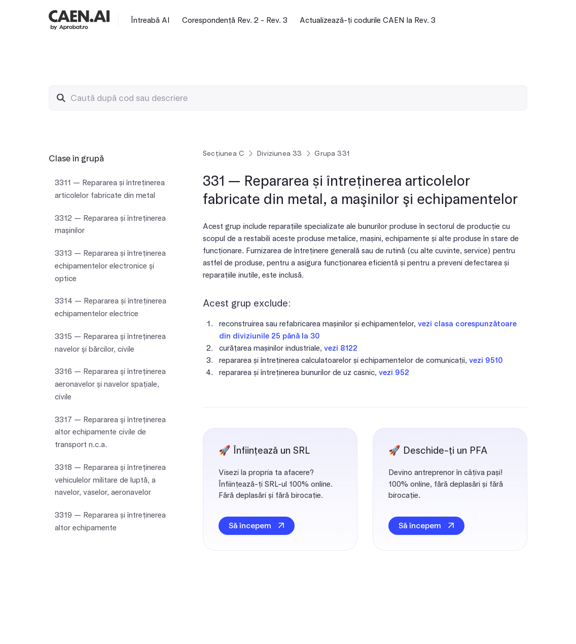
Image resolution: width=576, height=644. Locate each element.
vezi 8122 (340, 348)
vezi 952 (394, 372)
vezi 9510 (486, 360)
